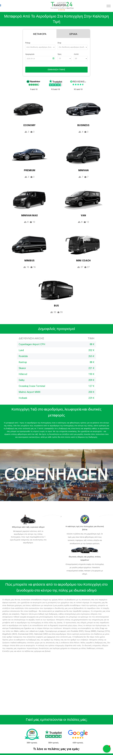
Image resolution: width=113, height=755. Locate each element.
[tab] (39, 33)
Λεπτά (76, 54)
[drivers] (28, 519)
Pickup (27, 43)
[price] (85, 519)
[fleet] (85, 550)
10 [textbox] (60, 58)
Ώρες (59, 54)
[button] (107, 749)
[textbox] (40, 47)
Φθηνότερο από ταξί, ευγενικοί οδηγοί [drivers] (28, 527)
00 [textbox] (76, 58)
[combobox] (40, 47)
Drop (59, 43)
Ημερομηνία (29, 54)
